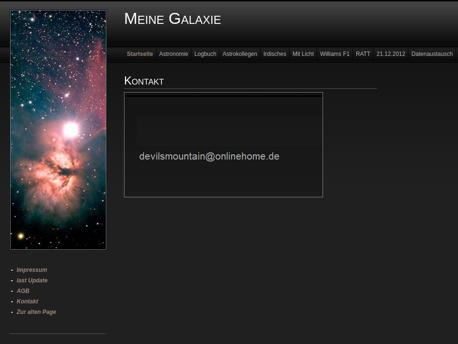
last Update (32, 280)
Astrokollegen (239, 54)
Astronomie (173, 54)
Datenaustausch (432, 54)
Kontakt (27, 301)
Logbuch (205, 54)
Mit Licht (303, 54)
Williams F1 (335, 54)
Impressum (32, 270)
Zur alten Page (36, 312)
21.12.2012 (390, 54)
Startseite (140, 54)
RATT (363, 54)
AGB (23, 291)
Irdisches (274, 54)
